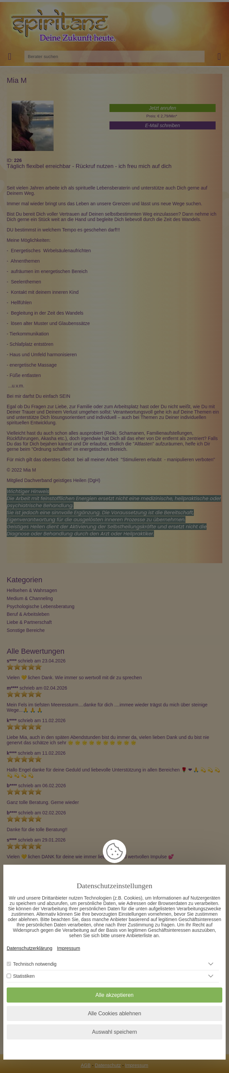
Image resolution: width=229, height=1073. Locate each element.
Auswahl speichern (114, 1032)
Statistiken (24, 976)
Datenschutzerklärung (29, 948)
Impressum (68, 948)
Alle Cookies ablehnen (114, 1013)
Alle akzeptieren (114, 995)
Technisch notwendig (35, 964)
